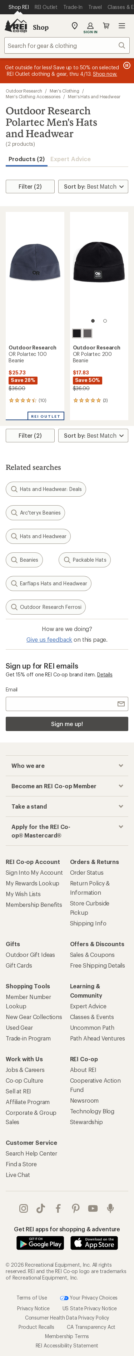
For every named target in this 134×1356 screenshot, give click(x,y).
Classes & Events (92, 1016)
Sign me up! (67, 723)
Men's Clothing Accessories (33, 96)
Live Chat (18, 1174)
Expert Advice (70, 158)
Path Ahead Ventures (97, 1038)
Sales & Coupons (92, 954)
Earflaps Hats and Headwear (48, 583)
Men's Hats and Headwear (94, 96)
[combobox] (67, 45)
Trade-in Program (28, 1038)
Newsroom (84, 1100)
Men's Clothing (64, 90)
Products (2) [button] (27, 158)
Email (12, 689)
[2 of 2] (105, 321)
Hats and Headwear (38, 536)
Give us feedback (49, 639)
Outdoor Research (24, 90)
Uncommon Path (92, 1027)
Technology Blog (92, 1111)
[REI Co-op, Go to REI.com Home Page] (15, 26)
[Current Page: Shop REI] (19, 7)
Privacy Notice (33, 1308)
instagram (23, 1208)
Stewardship (86, 1121)
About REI (83, 1069)
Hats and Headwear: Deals (46, 489)
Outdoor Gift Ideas (30, 954)
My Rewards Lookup (32, 883)
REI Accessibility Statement (67, 1345)
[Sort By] (93, 186)
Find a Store (21, 1164)
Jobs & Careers (25, 1069)
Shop (41, 27)
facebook (58, 1208)
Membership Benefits (34, 904)
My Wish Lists (23, 893)
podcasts (110, 1208)
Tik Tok (40, 1208)
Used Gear (19, 1027)
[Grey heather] (87, 333)
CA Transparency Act (91, 1327)
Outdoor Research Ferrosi (45, 607)
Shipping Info (88, 923)
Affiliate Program (28, 1101)
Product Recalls (36, 1327)
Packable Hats (84, 560)
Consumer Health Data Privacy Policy (67, 1318)
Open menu (122, 25)
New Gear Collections (34, 1016)
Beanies (24, 560)
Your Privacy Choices (89, 1298)
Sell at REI (18, 1091)
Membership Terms (67, 1336)
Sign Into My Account (34, 872)
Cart (106, 25)
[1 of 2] (93, 321)
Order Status (87, 872)
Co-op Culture (24, 1080)
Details (105, 674)
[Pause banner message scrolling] (126, 65)
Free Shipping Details (97, 965)
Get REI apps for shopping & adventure (67, 1229)
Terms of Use (31, 1298)
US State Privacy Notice (90, 1308)
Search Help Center (31, 1153)
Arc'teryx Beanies (35, 512)
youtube (93, 1208)
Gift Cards (19, 965)
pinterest (75, 1208)
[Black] (76, 333)
